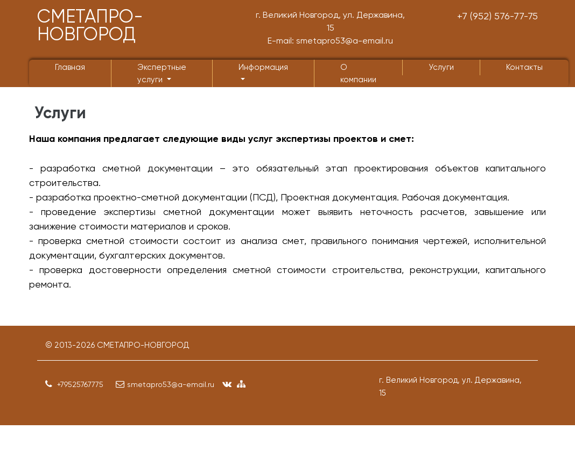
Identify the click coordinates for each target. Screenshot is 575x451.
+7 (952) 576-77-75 (497, 16)
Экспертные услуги (161, 73)
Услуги (441, 67)
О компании (358, 73)
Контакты (524, 67)
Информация (263, 67)
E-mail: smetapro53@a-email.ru (330, 40)
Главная (70, 67)
